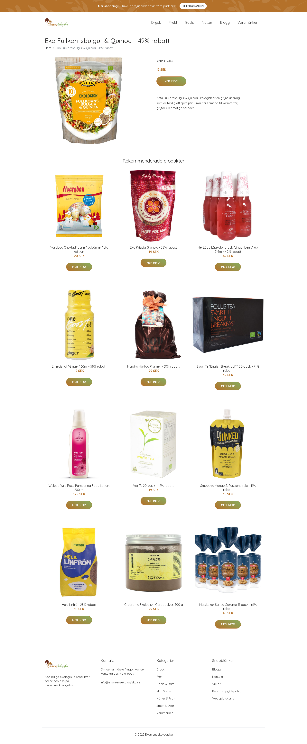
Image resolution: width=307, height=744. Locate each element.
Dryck (156, 24)
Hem (48, 51)
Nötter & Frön (165, 701)
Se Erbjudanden (193, 6)
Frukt (173, 24)
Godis (189, 24)
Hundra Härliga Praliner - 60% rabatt (153, 369)
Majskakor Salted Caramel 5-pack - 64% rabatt (228, 609)
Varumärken (247, 24)
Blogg (225, 24)
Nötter (207, 24)
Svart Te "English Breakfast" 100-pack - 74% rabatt (228, 371)
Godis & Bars (165, 687)
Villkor (216, 687)
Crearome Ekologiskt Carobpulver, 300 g (153, 607)
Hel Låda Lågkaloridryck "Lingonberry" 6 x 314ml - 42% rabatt (228, 252)
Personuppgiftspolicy (226, 694)
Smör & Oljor (165, 708)
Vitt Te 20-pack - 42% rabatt (153, 488)
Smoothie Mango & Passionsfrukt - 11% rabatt (228, 490)
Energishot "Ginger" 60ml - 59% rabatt (79, 369)
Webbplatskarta (223, 701)
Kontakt (217, 679)
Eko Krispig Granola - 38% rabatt (153, 250)
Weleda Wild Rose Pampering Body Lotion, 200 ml (79, 490)
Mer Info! (171, 84)
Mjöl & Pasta (164, 694)
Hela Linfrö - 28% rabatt (79, 607)
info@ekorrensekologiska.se (120, 685)
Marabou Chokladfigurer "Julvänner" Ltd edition (79, 252)
